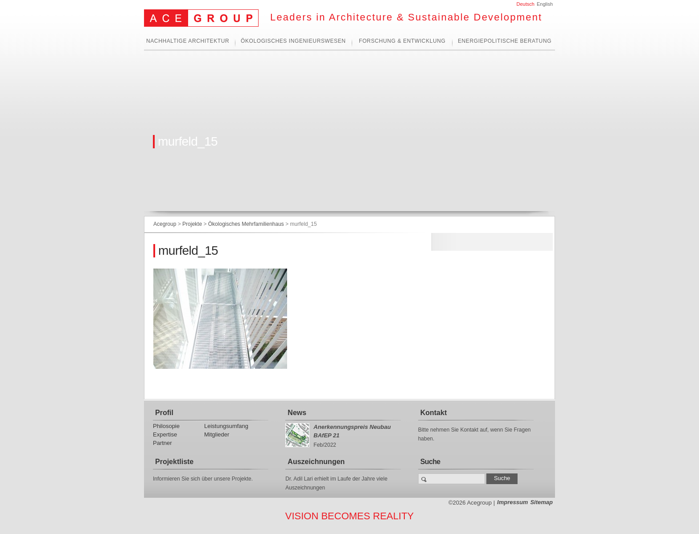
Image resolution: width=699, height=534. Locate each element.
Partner (162, 443)
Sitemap (541, 502)
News (297, 412)
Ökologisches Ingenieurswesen (293, 41)
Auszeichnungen (316, 461)
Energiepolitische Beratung (504, 41)
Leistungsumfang (226, 426)
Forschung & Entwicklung (402, 41)
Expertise (165, 434)
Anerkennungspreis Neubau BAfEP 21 (352, 431)
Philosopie (166, 426)
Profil (164, 412)
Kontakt (433, 412)
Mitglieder (216, 434)
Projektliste (174, 461)
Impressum (512, 502)
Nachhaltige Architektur (187, 41)
